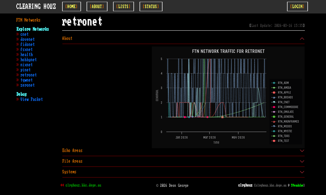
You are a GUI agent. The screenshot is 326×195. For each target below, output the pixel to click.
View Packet (32, 99)
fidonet (28, 44)
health (27, 55)
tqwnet (27, 80)
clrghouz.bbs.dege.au (83, 185)
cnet (25, 34)
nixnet (27, 65)
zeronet (28, 85)
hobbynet (29, 60)
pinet (26, 70)
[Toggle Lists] (123, 6)
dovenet (28, 39)
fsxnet (27, 50)
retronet (29, 75)
